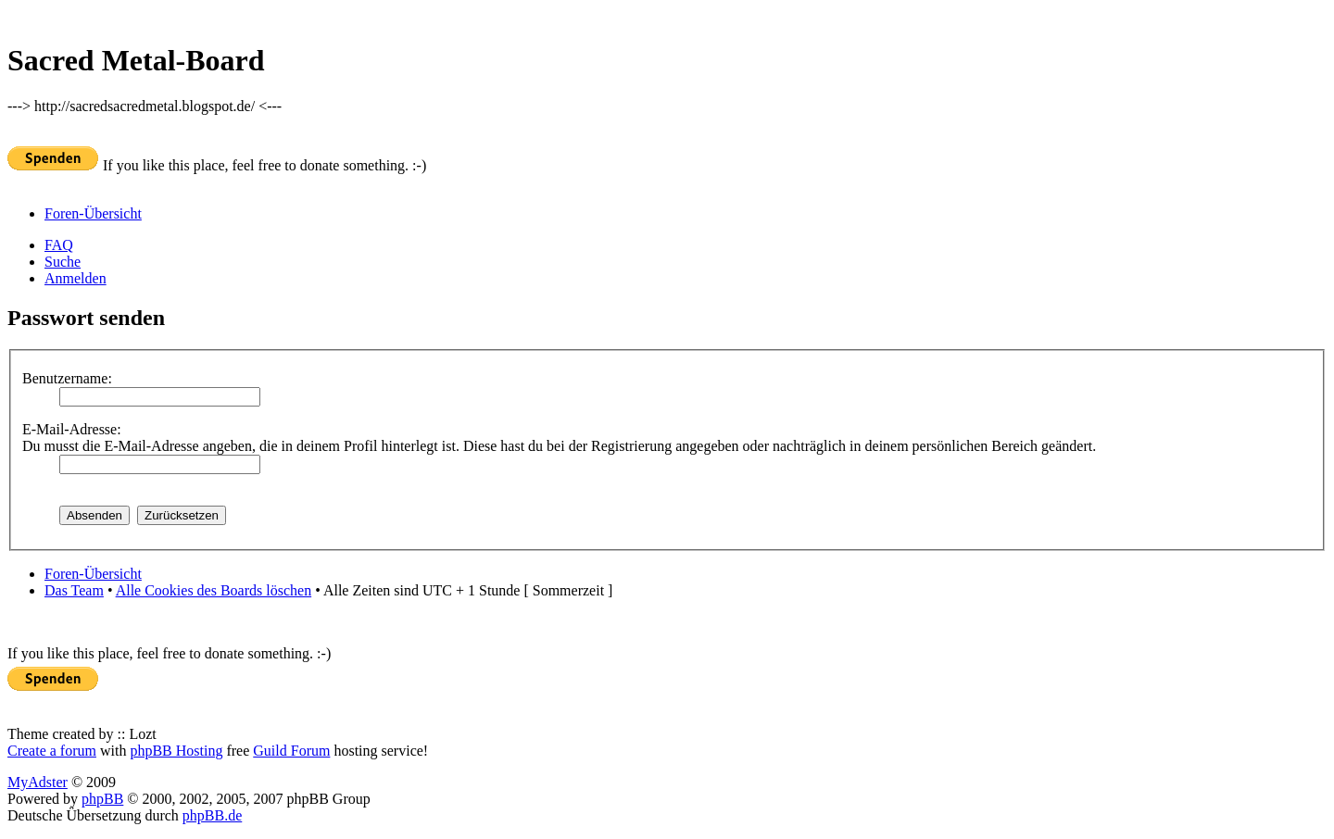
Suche (62, 261)
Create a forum (51, 750)
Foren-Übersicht (93, 213)
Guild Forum (291, 750)
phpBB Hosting (176, 750)
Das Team (74, 590)
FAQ (58, 245)
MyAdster (37, 782)
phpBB (102, 799)
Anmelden (75, 278)
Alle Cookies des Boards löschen (214, 590)
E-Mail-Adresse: (71, 429)
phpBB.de (212, 815)
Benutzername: (67, 378)
